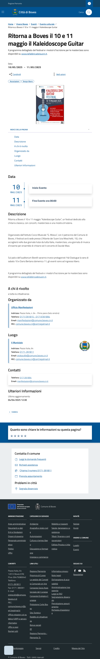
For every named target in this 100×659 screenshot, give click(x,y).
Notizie (76, 523)
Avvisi (75, 528)
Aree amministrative (17, 523)
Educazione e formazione (39, 550)
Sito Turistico (35, 612)
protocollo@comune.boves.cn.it (32, 355)
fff (31, 629)
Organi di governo (15, 536)
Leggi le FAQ (57, 593)
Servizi (38, 648)
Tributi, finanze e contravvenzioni (61, 538)
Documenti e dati (15, 528)
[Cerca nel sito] (88, 12)
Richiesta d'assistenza (61, 611)
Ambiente (34, 523)
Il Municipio (17, 342)
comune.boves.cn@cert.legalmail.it (33, 324)
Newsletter (78, 574)
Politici (11, 548)
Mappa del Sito (78, 648)
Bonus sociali (35, 625)
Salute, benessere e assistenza (61, 530)
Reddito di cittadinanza (39, 618)
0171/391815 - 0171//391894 (35, 316)
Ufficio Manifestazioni (22, 307)
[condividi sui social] (14, 74)
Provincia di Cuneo (38, 575)
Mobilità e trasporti (60, 523)
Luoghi (76, 545)
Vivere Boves (22, 24)
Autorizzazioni (36, 536)
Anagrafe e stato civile (39, 530)
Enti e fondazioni (15, 532)
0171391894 (26, 377)
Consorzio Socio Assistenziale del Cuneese (39, 590)
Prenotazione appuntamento (61, 605)
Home (10, 24)
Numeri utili (13, 631)
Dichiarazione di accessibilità (60, 581)
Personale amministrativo (17, 542)
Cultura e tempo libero (39, 542)
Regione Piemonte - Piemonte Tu (38, 635)
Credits (57, 648)
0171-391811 (27, 352)
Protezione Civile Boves (39, 606)
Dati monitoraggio (15, 648)
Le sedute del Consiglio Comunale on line (39, 581)
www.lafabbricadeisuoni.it (34, 54)
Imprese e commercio (39, 557)
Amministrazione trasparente (61, 589)
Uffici (10, 552)
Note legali (56, 575)
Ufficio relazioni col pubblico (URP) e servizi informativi (17, 618)
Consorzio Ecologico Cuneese (39, 598)
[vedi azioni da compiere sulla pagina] (59, 74)
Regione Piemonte (15, 3)
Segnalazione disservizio (61, 598)
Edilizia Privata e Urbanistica (61, 546)
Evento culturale (47, 24)
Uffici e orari (13, 627)
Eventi (34, 24)
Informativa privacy (60, 571)
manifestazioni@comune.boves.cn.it (35, 320)
